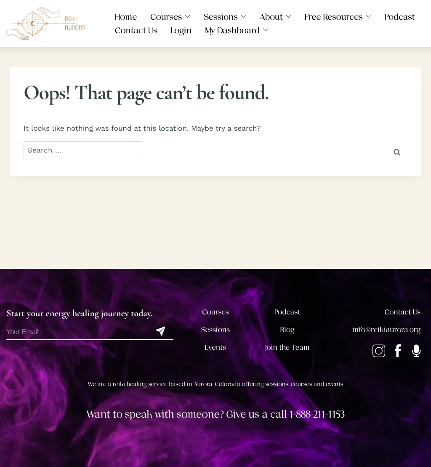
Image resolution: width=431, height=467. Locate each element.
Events (215, 348)
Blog (287, 330)
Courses (215, 312)
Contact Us (402, 312)
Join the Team (287, 348)
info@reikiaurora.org (386, 330)
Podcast (287, 312)
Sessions (215, 330)
